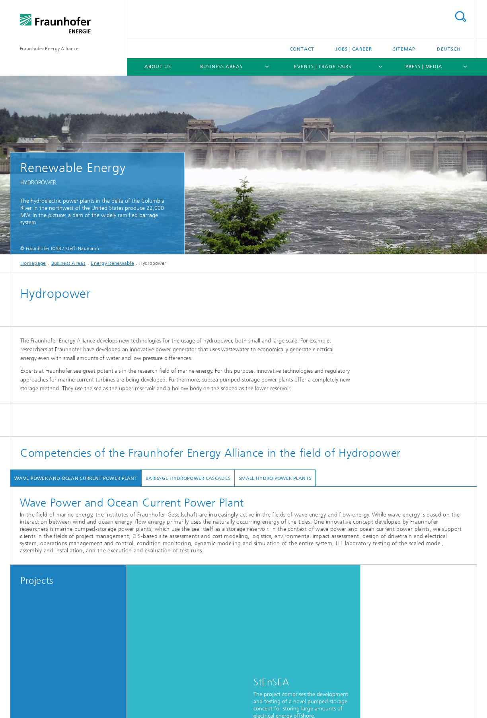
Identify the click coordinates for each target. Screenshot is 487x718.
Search (460, 16)
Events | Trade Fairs (322, 66)
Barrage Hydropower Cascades (188, 478)
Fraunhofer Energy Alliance (49, 48)
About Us (157, 66)
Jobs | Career (353, 49)
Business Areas (221, 66)
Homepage (33, 263)
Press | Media (423, 66)
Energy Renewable (112, 263)
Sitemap (404, 49)
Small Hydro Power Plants (275, 478)
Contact (302, 49)
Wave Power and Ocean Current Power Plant (75, 478)
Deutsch (449, 49)
